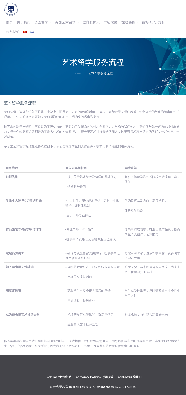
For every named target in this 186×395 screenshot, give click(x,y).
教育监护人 (91, 22)
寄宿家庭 (110, 22)
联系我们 (13, 31)
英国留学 (41, 22)
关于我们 (23, 22)
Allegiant (99, 387)
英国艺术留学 (65, 22)
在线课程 (128, 22)
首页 (9, 22)
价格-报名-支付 (153, 22)
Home (77, 73)
